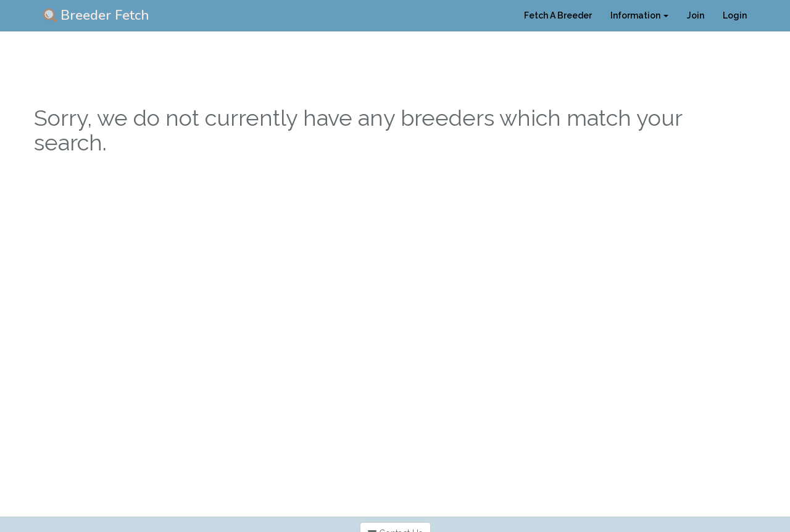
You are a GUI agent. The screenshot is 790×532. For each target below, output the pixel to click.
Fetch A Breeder (558, 15)
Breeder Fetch (96, 15)
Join (695, 15)
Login (735, 15)
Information (639, 15)
